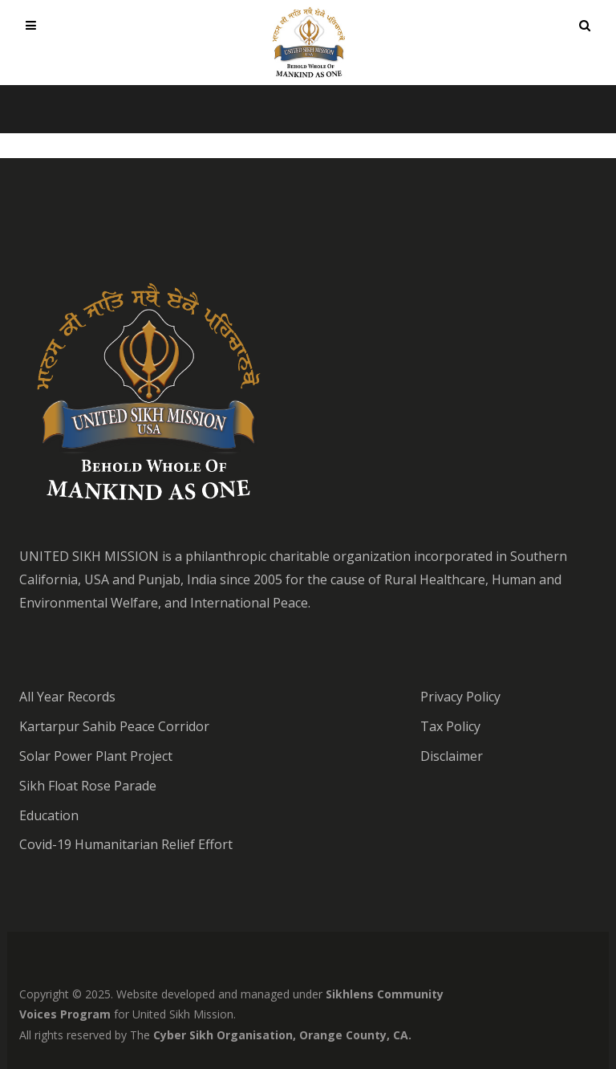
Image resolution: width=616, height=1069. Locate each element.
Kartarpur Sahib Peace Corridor (114, 726)
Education (49, 815)
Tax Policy (450, 726)
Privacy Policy (460, 696)
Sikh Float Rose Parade (87, 786)
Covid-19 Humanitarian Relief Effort (126, 844)
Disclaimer (451, 756)
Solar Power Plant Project (95, 756)
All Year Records (67, 696)
